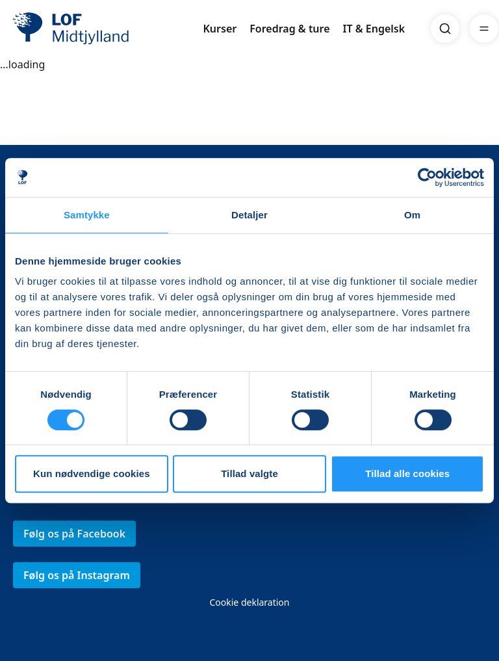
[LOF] (108, 28)
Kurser (220, 28)
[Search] (445, 28)
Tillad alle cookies (407, 473)
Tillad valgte (249, 473)
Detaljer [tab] (249, 214)
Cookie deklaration (249, 602)
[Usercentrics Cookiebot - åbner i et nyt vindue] (427, 177)
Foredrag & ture (289, 28)
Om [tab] (412, 214)
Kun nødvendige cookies (91, 473)
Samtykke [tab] (87, 214)
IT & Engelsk (374, 28)
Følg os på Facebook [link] (74, 533)
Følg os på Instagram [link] (76, 575)
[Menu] (484, 28)
